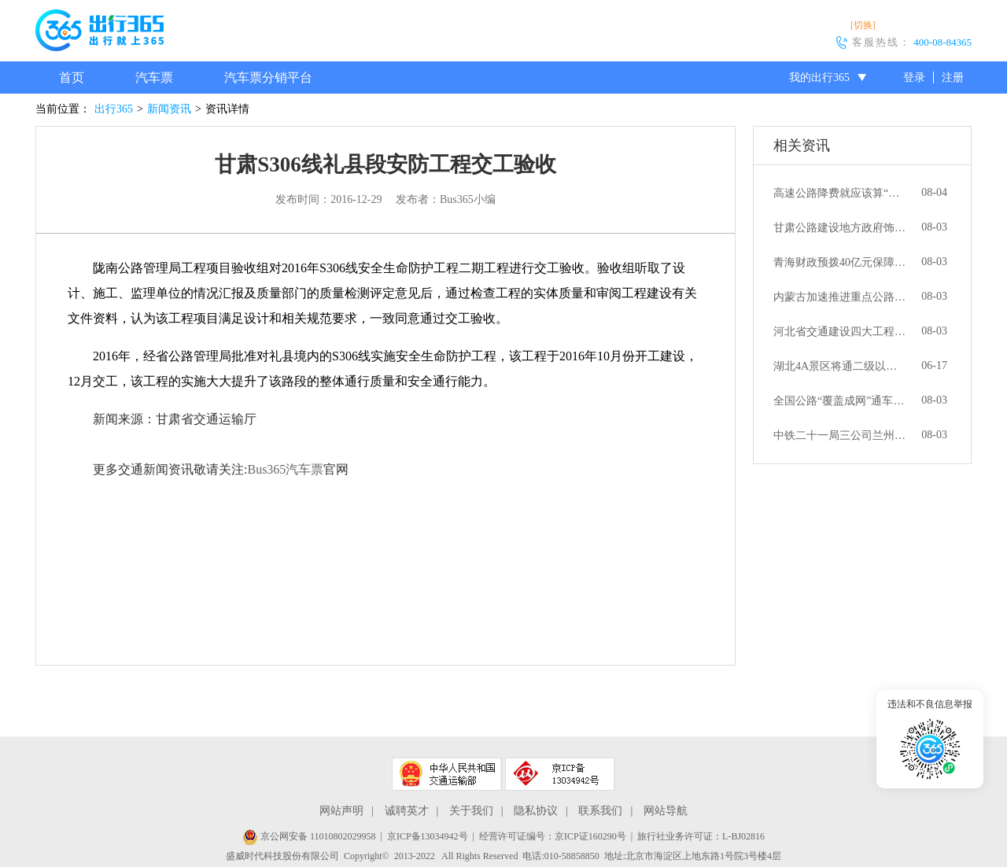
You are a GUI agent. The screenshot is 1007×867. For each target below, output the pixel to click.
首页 (71, 77)
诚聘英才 (407, 811)
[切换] (863, 25)
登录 (914, 77)
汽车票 (154, 77)
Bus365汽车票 (285, 469)
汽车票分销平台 (268, 77)
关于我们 (471, 811)
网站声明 (341, 811)
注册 (953, 77)
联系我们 (600, 811)
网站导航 (666, 811)
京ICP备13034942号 (427, 836)
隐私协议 (536, 811)
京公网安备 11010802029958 (309, 836)
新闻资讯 (169, 109)
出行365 (113, 109)
